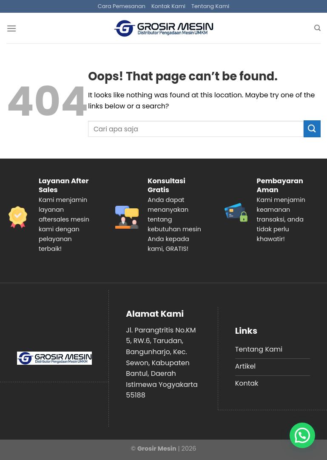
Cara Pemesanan (121, 6)
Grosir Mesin (156, 448)
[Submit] (312, 128)
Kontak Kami (168, 6)
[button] (302, 435)
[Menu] (11, 28)
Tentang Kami (210, 6)
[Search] (317, 28)
